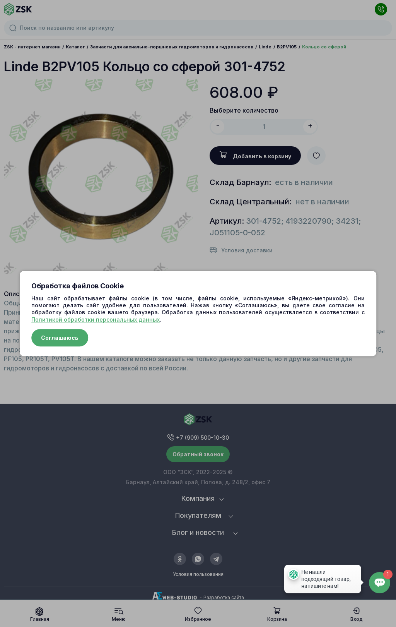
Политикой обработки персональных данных (95, 319)
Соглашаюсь (60, 337)
